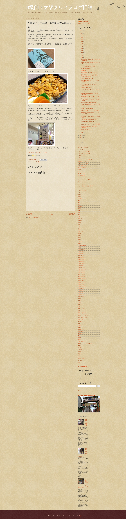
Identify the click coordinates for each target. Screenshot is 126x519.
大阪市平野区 (81, 290)
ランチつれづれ (82, 190)
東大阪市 (80, 321)
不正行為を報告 (82, 366)
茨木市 (79, 196)
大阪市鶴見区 (81, 276)
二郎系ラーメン (82, 325)
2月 (82, 57)
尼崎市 (79, 327)
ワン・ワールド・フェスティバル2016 (90, 110)
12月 (82, 35)
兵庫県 (79, 337)
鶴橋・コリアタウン (83, 311)
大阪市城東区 (81, 261)
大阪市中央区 (81, 274)
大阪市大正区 (81, 272)
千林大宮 (80, 241)
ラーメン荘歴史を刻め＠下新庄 (88, 66)
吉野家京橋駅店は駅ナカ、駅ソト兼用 (90, 96)
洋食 (79, 356)
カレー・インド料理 (83, 163)
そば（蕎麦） (39, 152)
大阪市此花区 (81, 255)
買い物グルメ (81, 329)
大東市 (79, 300)
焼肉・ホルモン (82, 231)
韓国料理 (80, 206)
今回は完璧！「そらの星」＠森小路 (89, 72)
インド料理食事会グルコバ (84, 153)
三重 (79, 216)
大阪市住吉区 (81, 257)
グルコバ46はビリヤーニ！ (87, 129)
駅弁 (39, 162)
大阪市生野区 (81, 263)
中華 (79, 306)
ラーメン (80, 188)
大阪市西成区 (81, 267)
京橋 (79, 210)
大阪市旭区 (80, 251)
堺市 (79, 214)
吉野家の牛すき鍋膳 (85, 68)
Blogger (80, 515)
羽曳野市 (80, 198)
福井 (79, 335)
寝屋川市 (80, 233)
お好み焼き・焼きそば (83, 161)
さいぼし (80, 169)
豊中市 (79, 339)
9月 (82, 41)
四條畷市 (80, 220)
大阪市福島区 (81, 288)
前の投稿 (72, 214)
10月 (82, 39)
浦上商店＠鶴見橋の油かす (86, 422)
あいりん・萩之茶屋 (83, 147)
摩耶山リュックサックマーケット (86, 343)
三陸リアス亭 (31, 152)
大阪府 (79, 298)
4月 (82, 52)
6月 (82, 48)
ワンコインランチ (82, 192)
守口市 (79, 222)
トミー (79, 177)
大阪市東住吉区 (82, 282)
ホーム (50, 214)
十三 (79, 227)
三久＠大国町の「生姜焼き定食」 (89, 121)
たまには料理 (81, 175)
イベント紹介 (34, 162)
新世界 (79, 235)
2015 (81, 135)
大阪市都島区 (81, 280)
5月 (82, 50)
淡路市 (79, 302)
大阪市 (79, 247)
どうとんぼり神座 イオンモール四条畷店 (90, 124)
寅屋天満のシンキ (85, 70)
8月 (82, 44)
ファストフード (82, 181)
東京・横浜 (80, 319)
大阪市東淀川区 (82, 286)
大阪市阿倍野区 (82, 249)
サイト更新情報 (82, 167)
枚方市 (79, 345)
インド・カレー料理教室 (84, 151)
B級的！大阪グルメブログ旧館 (59, 7)
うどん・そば (81, 155)
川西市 (79, 243)
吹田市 (79, 239)
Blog (79, 145)
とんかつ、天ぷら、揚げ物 (84, 179)
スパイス (80, 171)
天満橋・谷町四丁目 (83, 315)
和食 (79, 362)
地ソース (80, 304)
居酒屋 (79, 208)
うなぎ (79, 157)
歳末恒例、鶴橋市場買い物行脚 (86, 395)
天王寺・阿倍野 (82, 313)
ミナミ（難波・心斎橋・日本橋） (86, 186)
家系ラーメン (81, 202)
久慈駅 (45, 152)
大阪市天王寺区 (82, 278)
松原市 (79, 229)
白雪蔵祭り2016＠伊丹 (86, 87)
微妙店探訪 (80, 331)
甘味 (79, 204)
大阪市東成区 (81, 284)
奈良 (79, 323)
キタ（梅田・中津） (83, 165)
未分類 (79, 347)
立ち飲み (80, 360)
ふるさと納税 (81, 184)
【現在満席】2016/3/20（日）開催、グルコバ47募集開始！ (90, 75)
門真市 (79, 354)
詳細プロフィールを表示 (84, 23)
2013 (81, 137)
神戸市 (79, 237)
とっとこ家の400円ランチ (87, 78)
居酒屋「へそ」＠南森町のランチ (89, 108)
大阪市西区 (80, 265)
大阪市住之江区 (82, 259)
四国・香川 (80, 218)
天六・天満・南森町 (83, 317)
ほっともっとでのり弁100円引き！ (89, 102)
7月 (82, 46)
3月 (82, 55)
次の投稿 (29, 214)
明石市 (79, 351)
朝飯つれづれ (81, 308)
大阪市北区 (80, 292)
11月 (82, 37)
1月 (82, 132)
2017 (81, 30)
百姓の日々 (80, 333)
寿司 (79, 224)
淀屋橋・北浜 (81, 358)
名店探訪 (80, 349)
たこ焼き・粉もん (82, 173)
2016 (81, 33)
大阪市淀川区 (81, 294)
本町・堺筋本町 (82, 341)
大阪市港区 (80, 253)
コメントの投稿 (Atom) (34, 217)
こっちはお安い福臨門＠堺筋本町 (89, 119)
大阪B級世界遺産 (82, 245)
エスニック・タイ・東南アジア (85, 159)
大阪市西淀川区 (82, 270)
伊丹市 (79, 194)
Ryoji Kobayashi (84, 21)
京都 (79, 212)
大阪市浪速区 (81, 296)
